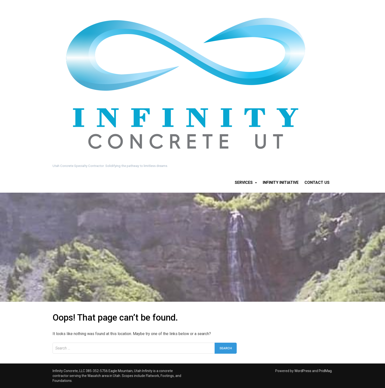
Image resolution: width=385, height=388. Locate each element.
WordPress (302, 371)
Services (244, 182)
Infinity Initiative (281, 182)
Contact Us (317, 182)
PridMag (325, 371)
